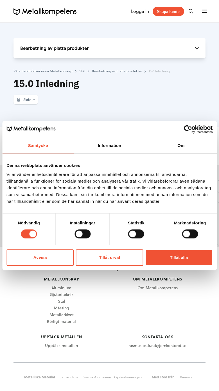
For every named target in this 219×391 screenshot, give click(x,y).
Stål (61, 301)
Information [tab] (109, 145)
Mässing (61, 308)
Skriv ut (26, 99)
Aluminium (61, 288)
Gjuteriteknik (61, 294)
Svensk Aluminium (97, 377)
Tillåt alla (179, 257)
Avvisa (40, 257)
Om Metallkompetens (157, 288)
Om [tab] (180, 145)
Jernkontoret (70, 377)
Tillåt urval (109, 257)
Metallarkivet (61, 315)
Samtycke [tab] (38, 145)
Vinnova (186, 377)
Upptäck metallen (61, 345)
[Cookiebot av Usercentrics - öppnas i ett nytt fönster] (188, 129)
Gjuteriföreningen (128, 377)
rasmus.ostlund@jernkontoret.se (157, 345)
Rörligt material (61, 321)
